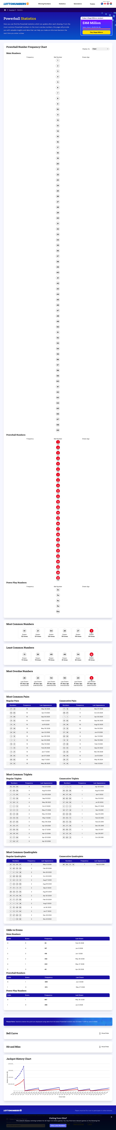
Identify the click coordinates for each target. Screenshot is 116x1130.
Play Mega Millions (96, 32)
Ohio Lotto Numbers (58, 1126)
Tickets (92, 4)
